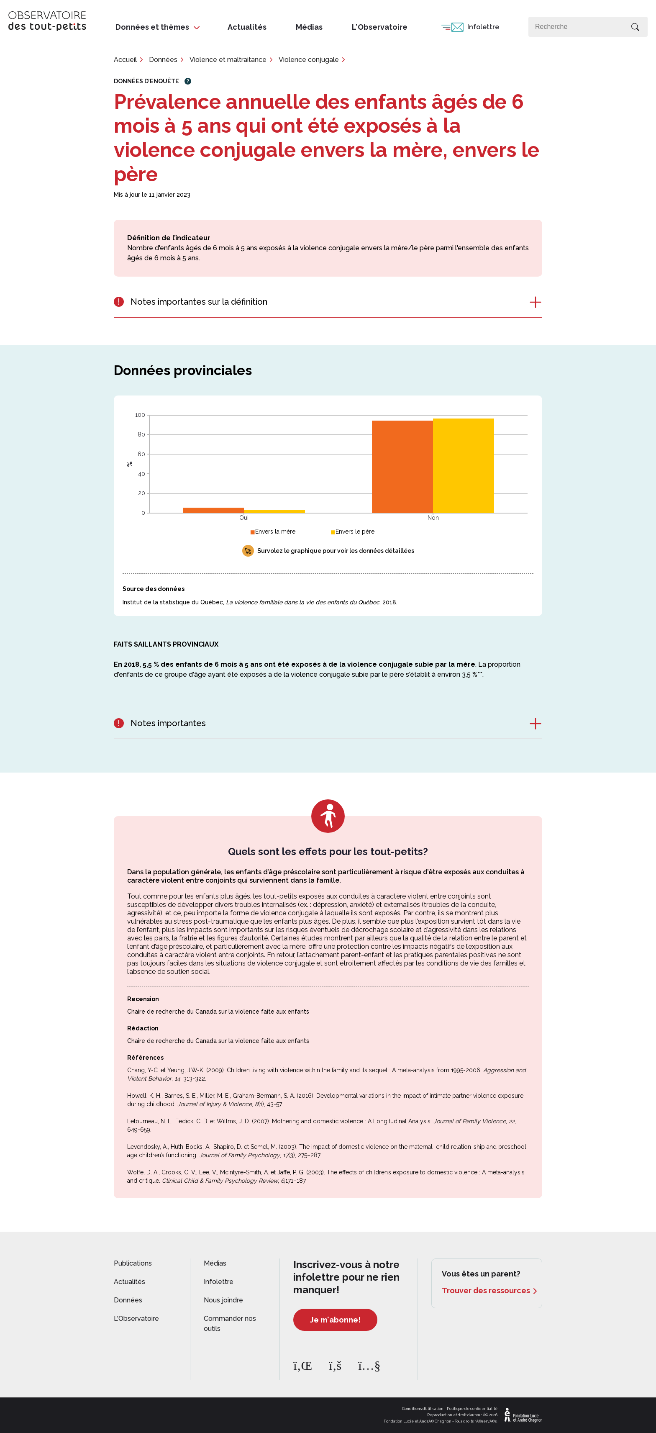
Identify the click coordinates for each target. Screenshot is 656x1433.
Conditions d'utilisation (422, 1409)
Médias (309, 27)
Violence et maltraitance (228, 60)
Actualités (247, 27)
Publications (133, 1263)
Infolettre (483, 27)
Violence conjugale (309, 60)
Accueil (125, 60)
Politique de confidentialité (472, 1409)
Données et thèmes (152, 27)
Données (163, 60)
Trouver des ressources (486, 1290)
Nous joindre (223, 1300)
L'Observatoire (379, 27)
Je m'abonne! (335, 1319)
